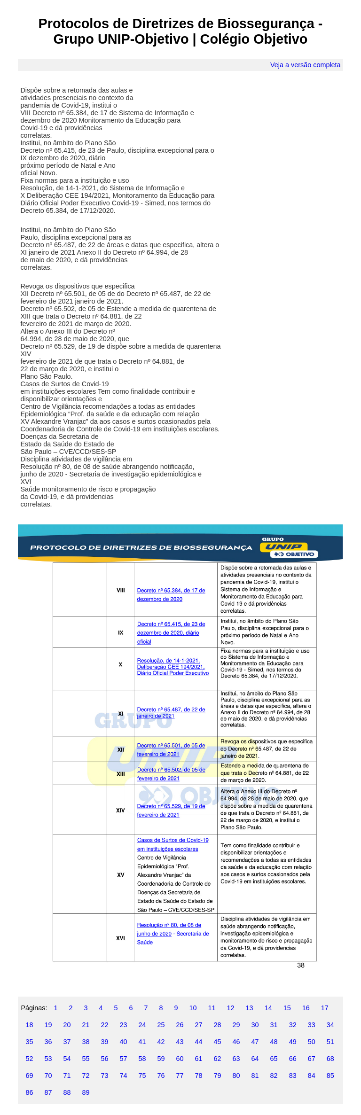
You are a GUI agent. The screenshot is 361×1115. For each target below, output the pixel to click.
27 (199, 1025)
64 (255, 1058)
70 (48, 1075)
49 (293, 1041)
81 (255, 1075)
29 (236, 1025)
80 (236, 1075)
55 (85, 1058)
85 (330, 1075)
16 (306, 1008)
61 (199, 1058)
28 (217, 1025)
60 (180, 1058)
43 (180, 1041)
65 (274, 1058)
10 (193, 1008)
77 (180, 1075)
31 (274, 1025)
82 (274, 1075)
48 (274, 1041)
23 (123, 1025)
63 (236, 1058)
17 (325, 1008)
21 (85, 1025)
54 (67, 1058)
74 (123, 1075)
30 (255, 1025)
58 (142, 1058)
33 (311, 1025)
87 (48, 1092)
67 (311, 1058)
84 (311, 1075)
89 (85, 1092)
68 (330, 1058)
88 (67, 1092)
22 (104, 1025)
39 (104, 1041)
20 (67, 1025)
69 (29, 1075)
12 (231, 1008)
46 (236, 1041)
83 (293, 1075)
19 (48, 1025)
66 (293, 1058)
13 (249, 1008)
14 (268, 1008)
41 (142, 1041)
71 (67, 1075)
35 (29, 1041)
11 (212, 1008)
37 (67, 1041)
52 (29, 1058)
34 (330, 1025)
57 (123, 1058)
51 (330, 1041)
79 (217, 1075)
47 (255, 1041)
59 (161, 1058)
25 (161, 1025)
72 (85, 1075)
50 (311, 1041)
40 (123, 1041)
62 (217, 1058)
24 (142, 1025)
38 (85, 1041)
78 (199, 1075)
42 (161, 1041)
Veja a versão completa (305, 65)
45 (217, 1041)
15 (287, 1008)
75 (142, 1075)
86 (29, 1092)
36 (48, 1041)
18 (29, 1025)
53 (48, 1058)
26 (180, 1025)
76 (161, 1075)
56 (104, 1058)
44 (199, 1041)
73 (104, 1075)
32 (293, 1025)
